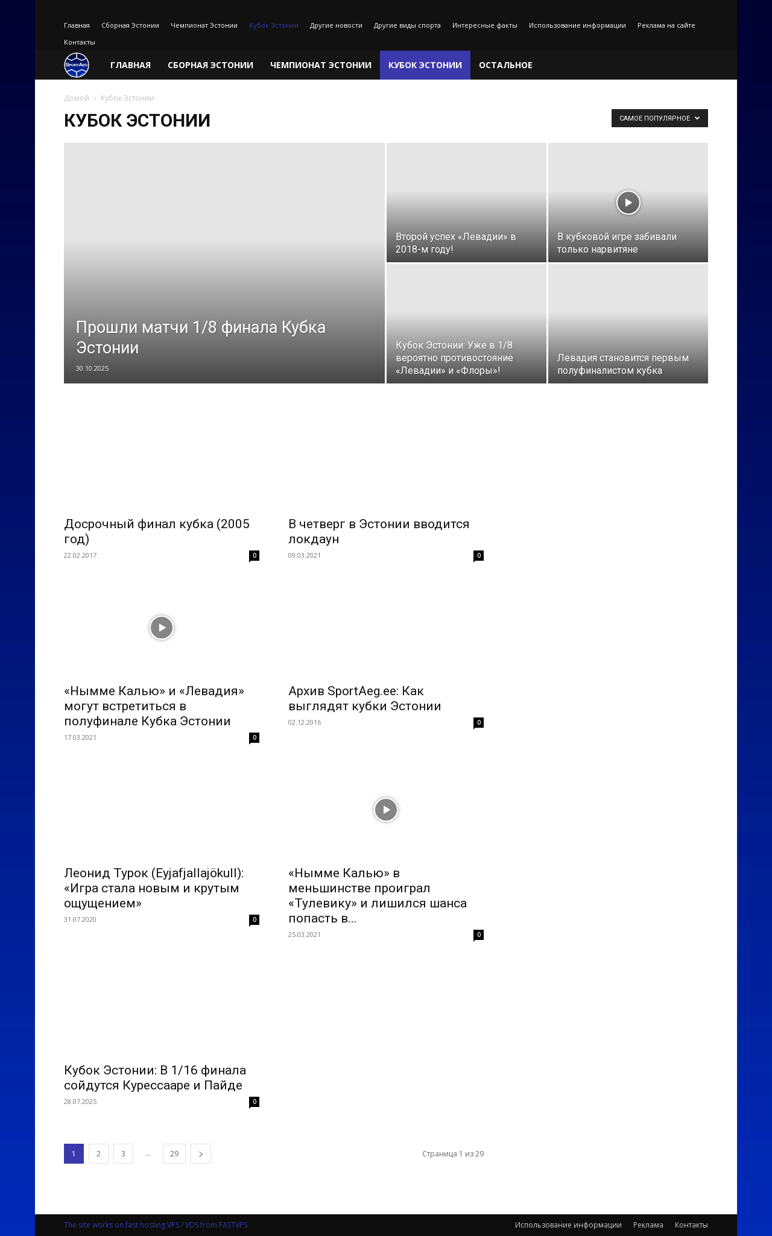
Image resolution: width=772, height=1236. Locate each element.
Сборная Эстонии (130, 25)
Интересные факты (484, 25)
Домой (76, 98)
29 (174, 1154)
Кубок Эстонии (274, 25)
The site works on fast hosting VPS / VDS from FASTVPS (155, 1225)
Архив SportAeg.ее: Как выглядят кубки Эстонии (364, 698)
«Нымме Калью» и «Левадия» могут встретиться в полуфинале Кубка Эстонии (154, 706)
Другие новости (336, 25)
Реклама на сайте (666, 25)
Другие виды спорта (407, 25)
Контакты (79, 41)
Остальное (506, 65)
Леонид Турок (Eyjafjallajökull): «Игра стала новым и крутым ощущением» (154, 888)
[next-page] (201, 1154)
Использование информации (577, 25)
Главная (77, 25)
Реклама (648, 1225)
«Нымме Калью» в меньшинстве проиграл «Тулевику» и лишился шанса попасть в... (377, 895)
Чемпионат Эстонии (204, 25)
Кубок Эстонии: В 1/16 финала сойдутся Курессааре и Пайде (155, 1078)
